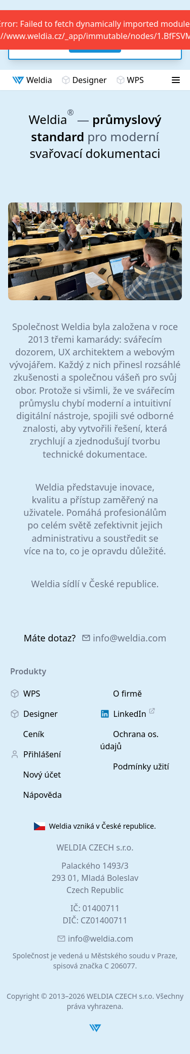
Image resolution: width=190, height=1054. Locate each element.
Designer (84, 80)
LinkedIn (128, 713)
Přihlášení (35, 754)
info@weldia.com (124, 638)
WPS (130, 80)
